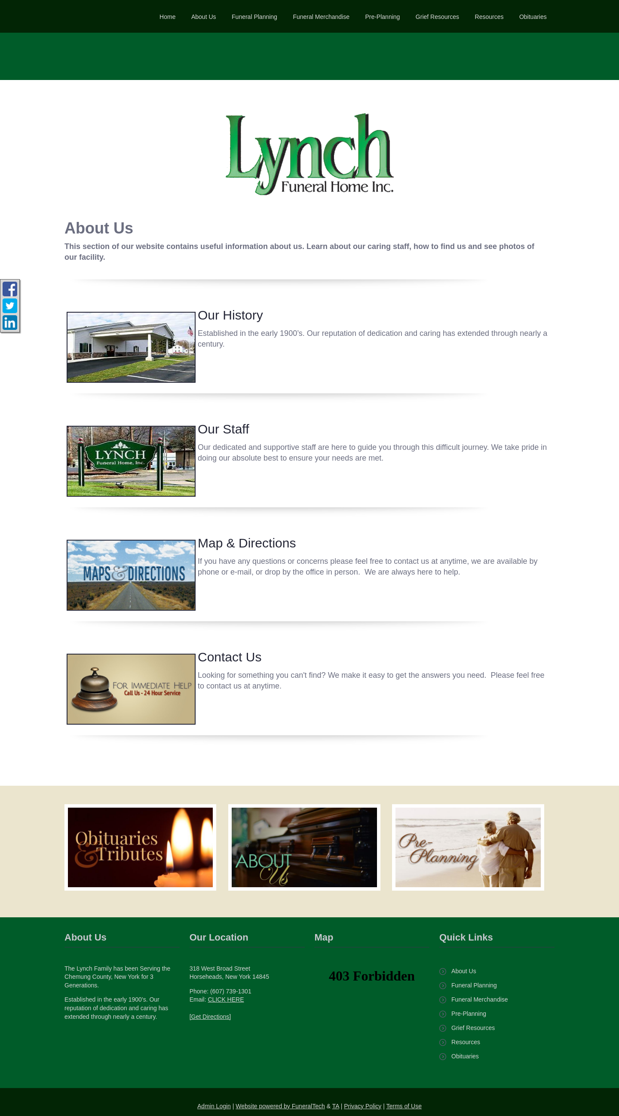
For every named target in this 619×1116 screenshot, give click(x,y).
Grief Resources (473, 1027)
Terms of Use (404, 1106)
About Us (463, 971)
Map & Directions (247, 543)
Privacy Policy (362, 1106)
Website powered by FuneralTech (280, 1106)
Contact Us (229, 657)
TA (335, 1106)
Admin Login (214, 1106)
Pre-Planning (468, 1013)
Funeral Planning (474, 985)
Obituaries (465, 1056)
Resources (465, 1042)
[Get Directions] (210, 1016)
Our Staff (223, 429)
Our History (230, 315)
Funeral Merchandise (479, 999)
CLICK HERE (226, 999)
